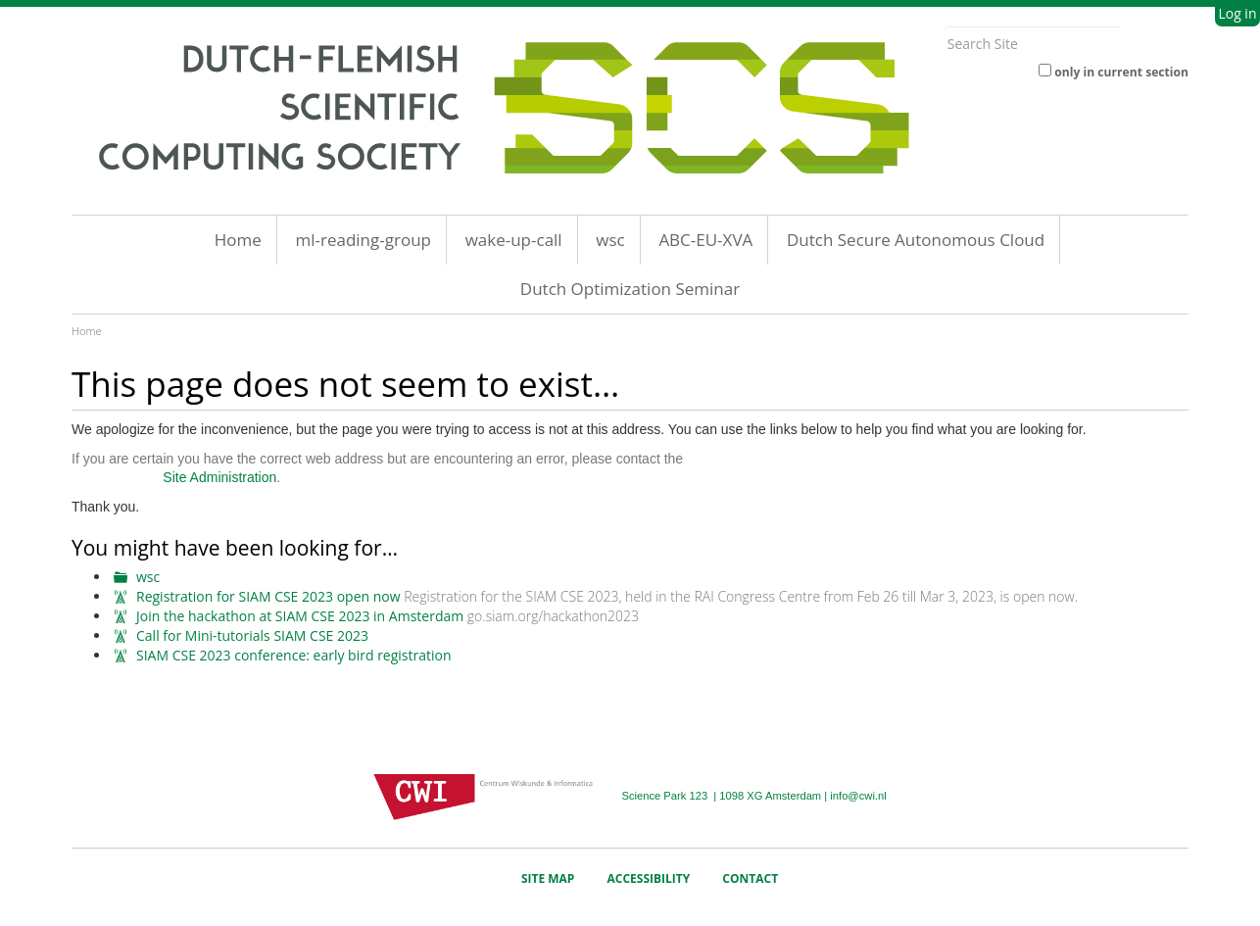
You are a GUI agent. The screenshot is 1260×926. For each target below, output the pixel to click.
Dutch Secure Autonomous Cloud (915, 239)
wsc (610, 239)
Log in (1237, 13)
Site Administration (219, 477)
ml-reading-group (363, 239)
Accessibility (649, 878)
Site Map (548, 878)
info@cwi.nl (858, 796)
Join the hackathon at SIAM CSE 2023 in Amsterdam (299, 616)
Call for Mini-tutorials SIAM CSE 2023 (252, 635)
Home (238, 239)
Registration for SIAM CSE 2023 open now (268, 596)
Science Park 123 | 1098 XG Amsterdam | (725, 796)
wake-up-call (513, 239)
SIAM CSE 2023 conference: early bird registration (294, 655)
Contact (750, 878)
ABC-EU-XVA (705, 239)
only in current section (1121, 72)
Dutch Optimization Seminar (630, 288)
